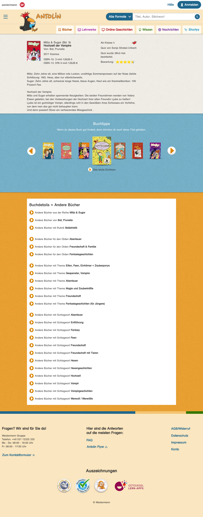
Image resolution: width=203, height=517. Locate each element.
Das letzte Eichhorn (104, 169)
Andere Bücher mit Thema (72, 265)
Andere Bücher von (54, 220)
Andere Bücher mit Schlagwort (59, 314)
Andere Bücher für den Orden (58, 239)
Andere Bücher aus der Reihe (60, 212)
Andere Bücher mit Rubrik (56, 227)
